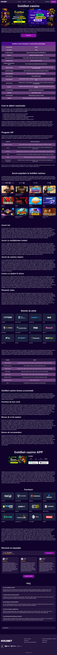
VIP (33, 1)
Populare (7, 182)
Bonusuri (19, 1)
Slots (49, 182)
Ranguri (29, 1)
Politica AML (26, 640)
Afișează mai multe (28, 576)
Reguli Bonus (44, 642)
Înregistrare (53, 1)
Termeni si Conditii (27, 638)
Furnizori (24, 1)
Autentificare (47, 1)
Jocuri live (21, 182)
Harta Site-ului (44, 640)
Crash (35, 182)
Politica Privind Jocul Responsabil (30, 642)
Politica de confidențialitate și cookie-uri (49, 638)
